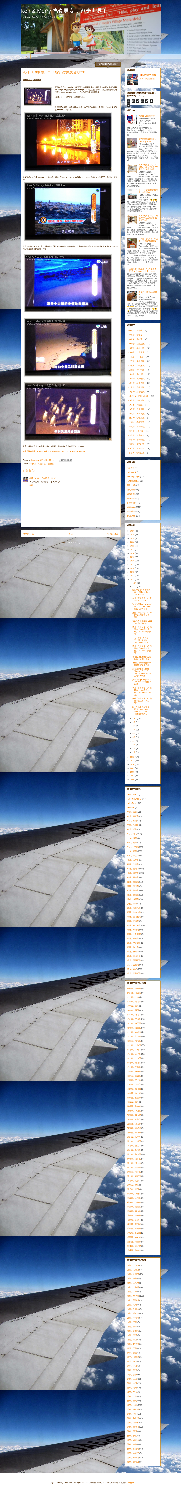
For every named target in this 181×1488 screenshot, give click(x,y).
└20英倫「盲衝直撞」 (136, 413)
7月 (134, 730)
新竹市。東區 (133, 1189)
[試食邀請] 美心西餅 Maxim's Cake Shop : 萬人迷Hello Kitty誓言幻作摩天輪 (141, 672)
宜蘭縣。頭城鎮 (134, 1128)
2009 (132, 768)
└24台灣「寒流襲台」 (136, 435)
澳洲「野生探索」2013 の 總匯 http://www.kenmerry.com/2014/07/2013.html (54, 451)
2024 (132, 538)
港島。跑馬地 (133, 1440)
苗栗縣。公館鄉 (134, 1233)
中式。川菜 (132, 821)
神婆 (31, 478)
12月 (134, 583)
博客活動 (131, 490)
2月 (134, 748)
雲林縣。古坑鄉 (134, 1246)
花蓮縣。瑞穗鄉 (134, 1215)
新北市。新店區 (134, 1145)
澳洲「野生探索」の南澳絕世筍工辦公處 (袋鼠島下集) (148, 217)
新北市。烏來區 (134, 1167)
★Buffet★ (131, 794)
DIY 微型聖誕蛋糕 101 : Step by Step (148, 140)
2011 (132, 761)
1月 (134, 752)
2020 (132, 553)
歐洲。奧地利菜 (134, 917)
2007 (132, 776)
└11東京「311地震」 (136, 357)
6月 (134, 733)
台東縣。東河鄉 (134, 1089)
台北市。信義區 (134, 1028)
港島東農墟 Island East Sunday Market (142, 622)
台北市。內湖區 (134, 1032)
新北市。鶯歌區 (134, 1180)
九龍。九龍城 (133, 1265)
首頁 (25, 56)
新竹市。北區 (133, 1185)
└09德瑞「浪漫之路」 (136, 344)
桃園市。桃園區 (134, 1207)
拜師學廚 (131, 498)
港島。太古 (132, 1405)
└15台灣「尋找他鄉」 (136, 378)
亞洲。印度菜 (133, 864)
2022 (132, 546)
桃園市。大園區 (134, 1198)
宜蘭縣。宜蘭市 (134, 1119)
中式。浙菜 (132, 829)
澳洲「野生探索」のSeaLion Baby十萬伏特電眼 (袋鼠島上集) (148, 167)
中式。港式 (132, 834)
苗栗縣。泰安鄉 (134, 1237)
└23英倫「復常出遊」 (136, 427)
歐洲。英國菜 (133, 951)
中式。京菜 (132, 812)
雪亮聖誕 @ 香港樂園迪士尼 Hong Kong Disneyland (141, 592)
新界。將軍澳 (133, 1357)
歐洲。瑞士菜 (133, 947)
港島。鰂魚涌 (133, 1457)
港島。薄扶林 (133, 1422)
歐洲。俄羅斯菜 (134, 908)
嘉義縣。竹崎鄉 (134, 1106)
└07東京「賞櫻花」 (135, 335)
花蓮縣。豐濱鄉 (134, 1224)
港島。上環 (132, 1379)
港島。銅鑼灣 (133, 1449)
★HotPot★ (132, 803)
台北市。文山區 (134, 1058)
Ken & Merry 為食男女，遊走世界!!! (64, 11)
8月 (134, 726)
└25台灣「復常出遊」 (136, 448)
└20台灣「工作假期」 (136, 409)
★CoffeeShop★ (134, 799)
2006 (132, 779)
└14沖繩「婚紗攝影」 (136, 374)
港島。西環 (132, 1431)
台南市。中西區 (134, 1071)
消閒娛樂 (131, 503)
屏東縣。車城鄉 (134, 1132)
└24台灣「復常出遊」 (136, 440)
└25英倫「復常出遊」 (136, 453)
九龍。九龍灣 (133, 1274)
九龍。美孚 (132, 1326)
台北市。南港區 (134, 1041)
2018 (132, 561)
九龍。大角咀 (133, 1287)
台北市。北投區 (134, 1036)
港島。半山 (132, 1392)
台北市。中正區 (134, 1023)
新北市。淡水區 (134, 1163)
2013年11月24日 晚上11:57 (45, 478)
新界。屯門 (132, 1361)
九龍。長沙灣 (133, 1344)
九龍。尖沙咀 (133, 1296)
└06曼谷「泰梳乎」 (135, 330)
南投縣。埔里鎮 (134, 993)
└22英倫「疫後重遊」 (136, 422)
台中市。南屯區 (134, 1001)
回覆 (31, 485)
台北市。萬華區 (134, 1067)
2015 (132, 572)
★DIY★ (130, 468)
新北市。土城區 (134, 1141)
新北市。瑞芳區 (134, 1172)
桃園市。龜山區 (134, 1211)
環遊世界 (51, 464)
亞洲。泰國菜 (133, 882)
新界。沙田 (132, 1366)
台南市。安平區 (134, 1080)
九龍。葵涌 (132, 1335)
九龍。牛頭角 (133, 1318)
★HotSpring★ (133, 476)
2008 (132, 772)
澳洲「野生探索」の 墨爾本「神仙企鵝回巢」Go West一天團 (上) (142, 691)
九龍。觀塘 (132, 1339)
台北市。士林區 (134, 1045)
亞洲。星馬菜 (133, 877)
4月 (134, 741)
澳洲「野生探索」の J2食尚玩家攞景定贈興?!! (142, 615)
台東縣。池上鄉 (134, 1093)
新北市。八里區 (134, 1137)
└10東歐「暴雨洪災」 (136, 348)
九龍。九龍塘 (133, 1270)
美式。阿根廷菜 (134, 973)
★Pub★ (131, 807)
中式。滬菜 (132, 842)
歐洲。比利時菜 (134, 934)
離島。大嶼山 (133, 1462)
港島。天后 (132, 1401)
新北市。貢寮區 (134, 1176)
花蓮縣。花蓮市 (134, 1220)
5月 (134, 737)
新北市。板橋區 (134, 1150)
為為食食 (131, 507)
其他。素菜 (132, 904)
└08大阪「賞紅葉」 (135, 339)
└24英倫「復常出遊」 (136, 444)
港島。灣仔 (132, 1414)
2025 (132, 534)
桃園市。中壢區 (134, 1194)
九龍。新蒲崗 (133, 1300)
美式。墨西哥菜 (134, 960)
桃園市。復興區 (134, 1202)
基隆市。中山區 (134, 1111)
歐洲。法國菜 (133, 938)
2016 (132, 568)
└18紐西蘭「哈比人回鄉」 (138, 396)
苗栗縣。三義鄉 (134, 1228)
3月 (134, 745)
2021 (132, 549)
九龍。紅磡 (132, 1322)
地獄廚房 (131, 494)
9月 (134, 722)
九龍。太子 (132, 1291)
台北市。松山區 (134, 1063)
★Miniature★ (133, 481)
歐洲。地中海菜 (134, 912)
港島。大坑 (132, 1396)
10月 (134, 718)
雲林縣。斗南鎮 (134, 1250)
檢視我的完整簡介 (147, 78)
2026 (132, 531)
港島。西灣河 (133, 1427)
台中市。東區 (133, 1006)
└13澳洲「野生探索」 (38, 464)
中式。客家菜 (133, 816)
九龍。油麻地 (133, 1309)
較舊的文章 (112, 534)
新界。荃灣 (132, 1370)
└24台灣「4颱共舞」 (136, 431)
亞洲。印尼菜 (133, 860)
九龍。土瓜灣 (133, 1283)
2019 (132, 557)
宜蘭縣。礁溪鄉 (134, 1124)
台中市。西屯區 (134, 1014)
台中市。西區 (133, 1010)
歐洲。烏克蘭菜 (134, 943)
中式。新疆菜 (133, 825)
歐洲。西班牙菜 (134, 956)
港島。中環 (132, 1383)
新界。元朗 (132, 1348)
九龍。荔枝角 (133, 1331)
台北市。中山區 (134, 1019)
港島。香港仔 (133, 1453)
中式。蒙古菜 (133, 855)
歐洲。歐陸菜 (133, 930)
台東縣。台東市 (134, 1084)
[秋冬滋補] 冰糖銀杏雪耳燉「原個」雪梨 (141, 658)
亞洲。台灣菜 (133, 869)
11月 (134, 586)
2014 (132, 576)
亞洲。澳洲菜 (133, 886)
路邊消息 (131, 516)
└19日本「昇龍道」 (135, 405)
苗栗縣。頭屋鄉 (134, 1242)
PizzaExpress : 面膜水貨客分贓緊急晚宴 (141, 664)
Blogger (131, 1483)
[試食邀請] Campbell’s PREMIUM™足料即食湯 (141, 681)
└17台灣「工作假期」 (136, 387)
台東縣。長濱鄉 (134, 1098)
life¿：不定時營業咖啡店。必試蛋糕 (148, 191)
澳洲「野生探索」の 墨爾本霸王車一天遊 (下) (142, 700)
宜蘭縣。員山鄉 (134, 1115)
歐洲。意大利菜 (134, 925)
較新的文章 (28, 534)
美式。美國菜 (133, 965)
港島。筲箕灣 (133, 1418)
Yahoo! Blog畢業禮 (147, 116)
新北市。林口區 (134, 1154)
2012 (132, 757)
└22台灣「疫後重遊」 (136, 418)
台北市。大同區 (134, 1049)
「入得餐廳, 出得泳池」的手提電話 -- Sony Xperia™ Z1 (140, 640)
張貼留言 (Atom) (73, 543)
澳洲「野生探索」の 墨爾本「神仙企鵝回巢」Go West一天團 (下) (142, 630)
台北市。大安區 (134, 1054)
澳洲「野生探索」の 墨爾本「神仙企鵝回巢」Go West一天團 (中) (142, 649)
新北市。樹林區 (134, 1159)
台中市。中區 (133, 997)
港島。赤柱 (132, 1436)
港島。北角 (132, 1388)
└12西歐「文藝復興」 (136, 361)
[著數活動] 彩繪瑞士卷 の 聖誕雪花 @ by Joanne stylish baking (142, 270)
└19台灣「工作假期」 (136, 400)
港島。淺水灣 (133, 1409)
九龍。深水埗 (133, 1313)
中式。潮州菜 (133, 847)
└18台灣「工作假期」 (136, 392)
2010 (132, 764)
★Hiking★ (131, 472)
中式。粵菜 (132, 851)
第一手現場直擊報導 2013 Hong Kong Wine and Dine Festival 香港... (140, 710)
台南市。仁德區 (134, 1076)
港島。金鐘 (132, 1444)
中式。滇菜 (132, 838)
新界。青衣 (132, 1374)
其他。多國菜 (133, 899)
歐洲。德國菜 (133, 921)
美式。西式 (132, 969)
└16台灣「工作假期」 (136, 383)
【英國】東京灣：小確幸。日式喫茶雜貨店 (148, 240)
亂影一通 (131, 485)
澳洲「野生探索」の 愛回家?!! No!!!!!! (142, 599)
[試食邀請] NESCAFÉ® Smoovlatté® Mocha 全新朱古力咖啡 (142, 606)
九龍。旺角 (132, 1305)
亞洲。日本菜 (133, 873)
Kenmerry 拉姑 (149, 75)
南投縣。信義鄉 (134, 988)
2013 (132, 579)
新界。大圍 (132, 1353)
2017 (132, 565)
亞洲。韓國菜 (133, 895)
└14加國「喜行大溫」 (136, 370)
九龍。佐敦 (132, 1278)
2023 (132, 542)
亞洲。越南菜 (133, 890)
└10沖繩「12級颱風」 (136, 352)
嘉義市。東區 (133, 1102)
